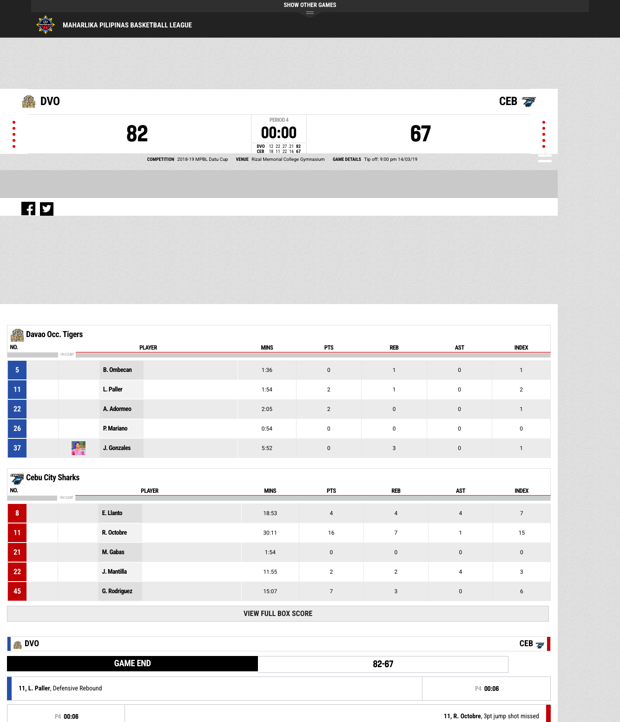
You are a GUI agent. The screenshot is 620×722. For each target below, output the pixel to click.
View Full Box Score (278, 613)
